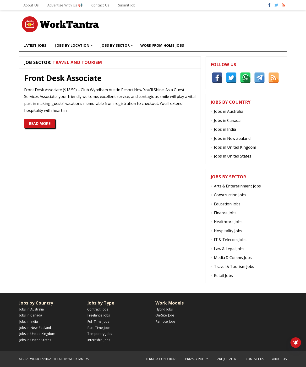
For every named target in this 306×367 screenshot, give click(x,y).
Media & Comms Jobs (233, 257)
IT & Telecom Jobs (230, 239)
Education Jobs (227, 204)
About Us (31, 5)
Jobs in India (225, 129)
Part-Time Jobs (98, 327)
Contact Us (100, 5)
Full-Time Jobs (98, 321)
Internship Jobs (98, 340)
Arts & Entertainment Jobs (237, 186)
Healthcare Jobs (228, 221)
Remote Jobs (165, 321)
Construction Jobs (230, 195)
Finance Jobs (225, 212)
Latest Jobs (34, 45)
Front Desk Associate (63, 78)
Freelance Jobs (98, 315)
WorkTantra (78, 359)
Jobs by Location (72, 45)
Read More (39, 123)
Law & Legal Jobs (229, 248)
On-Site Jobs (165, 315)
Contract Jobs (97, 309)
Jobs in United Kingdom (235, 147)
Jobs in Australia (228, 111)
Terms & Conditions (161, 359)
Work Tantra (40, 359)
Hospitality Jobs (228, 230)
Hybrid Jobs (164, 309)
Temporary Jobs (99, 333)
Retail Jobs (223, 275)
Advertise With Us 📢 (65, 5)
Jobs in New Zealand (232, 138)
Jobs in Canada (227, 120)
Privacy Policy (196, 359)
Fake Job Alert (227, 359)
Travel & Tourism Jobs (234, 266)
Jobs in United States (232, 156)
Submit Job (127, 5)
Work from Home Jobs (162, 45)
